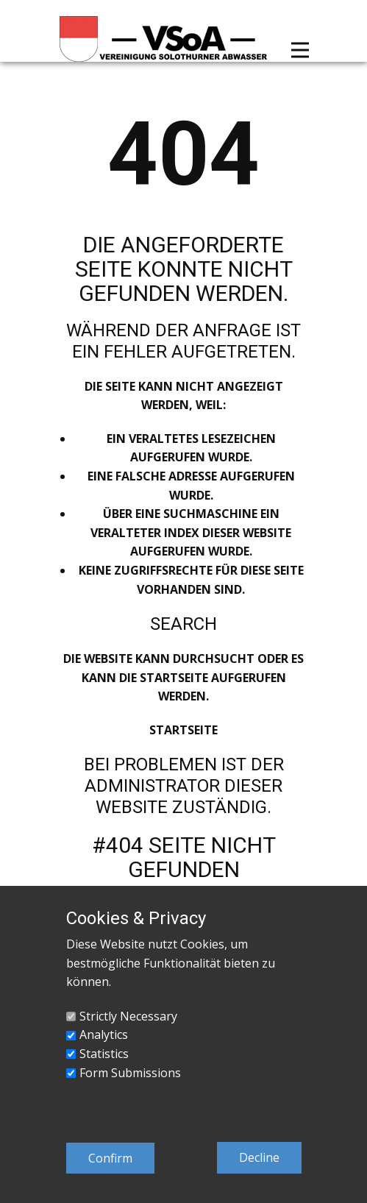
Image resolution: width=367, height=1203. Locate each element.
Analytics (103, 1034)
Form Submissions (130, 1073)
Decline (259, 1157)
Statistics (104, 1054)
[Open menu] (300, 50)
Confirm (110, 1158)
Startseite (183, 730)
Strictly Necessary (128, 1016)
